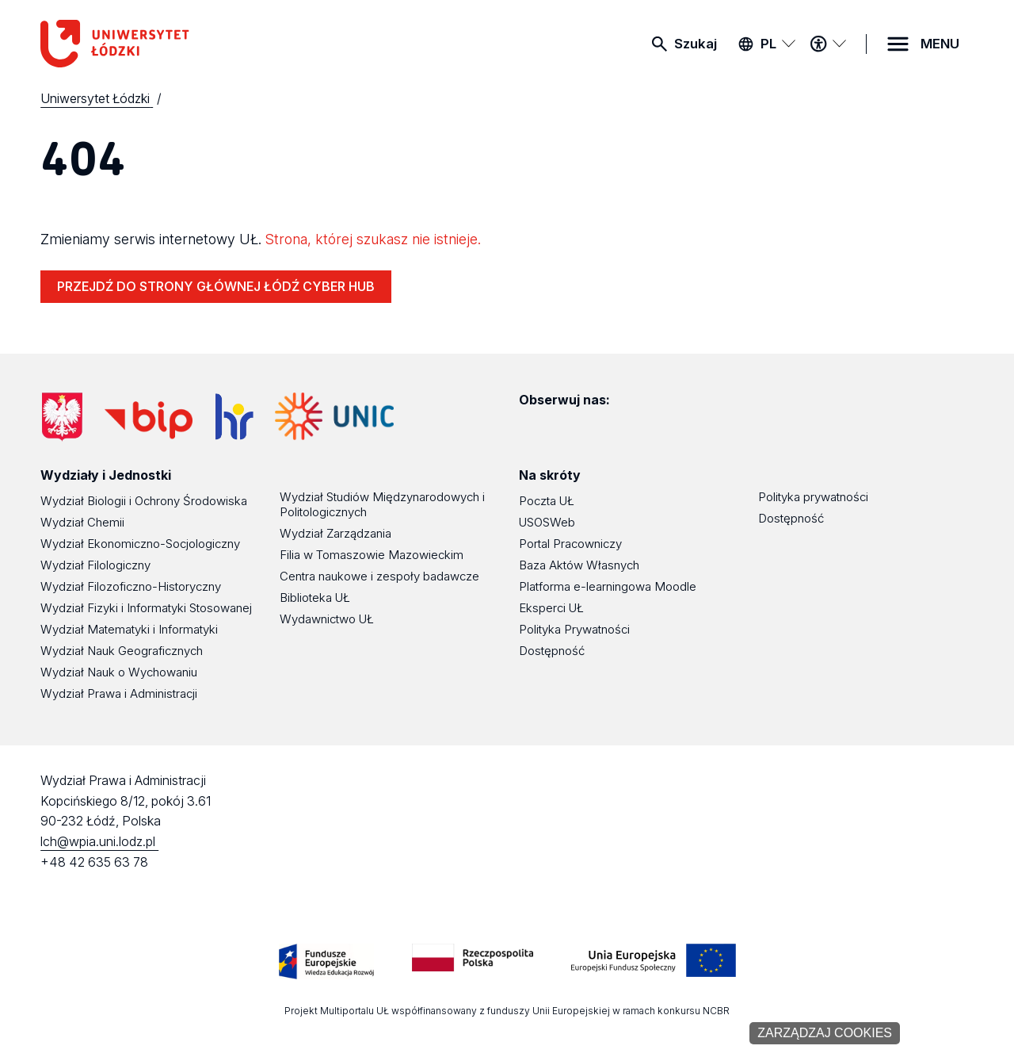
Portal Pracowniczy (570, 543)
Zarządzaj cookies (824, 1033)
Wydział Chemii (82, 522)
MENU (940, 44)
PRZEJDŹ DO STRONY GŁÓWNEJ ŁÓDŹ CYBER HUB (216, 286)
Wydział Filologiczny (95, 565)
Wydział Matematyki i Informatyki (129, 629)
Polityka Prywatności (574, 629)
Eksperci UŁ (551, 607)
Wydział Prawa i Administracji (118, 693)
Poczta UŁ (546, 500)
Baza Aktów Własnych (579, 565)
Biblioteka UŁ (315, 597)
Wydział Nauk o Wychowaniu (118, 672)
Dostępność (552, 650)
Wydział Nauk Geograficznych (121, 650)
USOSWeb (547, 522)
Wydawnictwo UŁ (327, 618)
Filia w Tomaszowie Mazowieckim (371, 554)
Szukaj (695, 44)
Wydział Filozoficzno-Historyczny (130, 586)
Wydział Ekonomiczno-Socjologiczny (140, 543)
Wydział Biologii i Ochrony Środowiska (143, 500)
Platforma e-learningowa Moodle (607, 586)
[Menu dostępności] (827, 43)
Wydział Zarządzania (335, 533)
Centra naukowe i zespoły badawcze (379, 576)
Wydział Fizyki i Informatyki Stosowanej (146, 607)
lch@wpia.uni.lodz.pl (99, 841)
